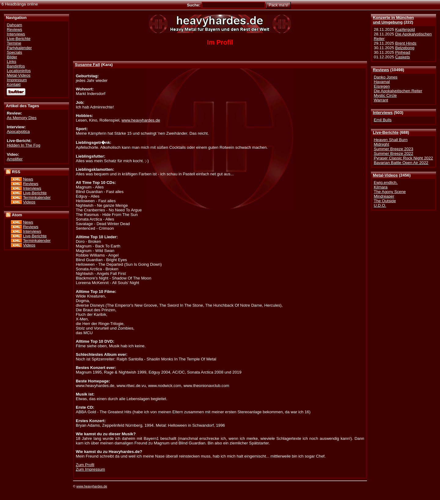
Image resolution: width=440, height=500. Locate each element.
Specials (14, 52)
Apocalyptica (18, 131)
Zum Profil (85, 464)
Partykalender (19, 48)
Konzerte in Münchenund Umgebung (393, 19)
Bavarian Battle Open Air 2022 (401, 162)
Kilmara (380, 187)
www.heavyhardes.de (141, 120)
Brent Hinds (405, 43)
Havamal (382, 81)
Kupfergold (405, 29)
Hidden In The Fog (23, 145)
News (28, 179)
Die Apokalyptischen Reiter (398, 91)
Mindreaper (384, 196)
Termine (14, 43)
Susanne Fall (87, 64)
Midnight (381, 144)
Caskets (402, 57)
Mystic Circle (385, 95)
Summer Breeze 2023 (393, 149)
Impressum (17, 80)
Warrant (381, 100)
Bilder (12, 57)
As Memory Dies (21, 117)
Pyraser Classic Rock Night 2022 (403, 158)
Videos (29, 202)
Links (11, 61)
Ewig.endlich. (386, 182)
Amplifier (15, 159)
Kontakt (13, 84)
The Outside (385, 201)
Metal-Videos (385, 175)
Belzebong (404, 48)
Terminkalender (37, 197)
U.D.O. (380, 205)
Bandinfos (16, 66)
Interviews (383, 112)
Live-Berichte (385, 132)
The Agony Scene (390, 191)
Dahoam (14, 25)
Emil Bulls (382, 120)
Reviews (381, 70)
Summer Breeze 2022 (393, 153)
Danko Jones (385, 77)
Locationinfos (19, 70)
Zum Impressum (90, 469)
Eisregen (382, 86)
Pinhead (402, 52)
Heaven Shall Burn (391, 139)
